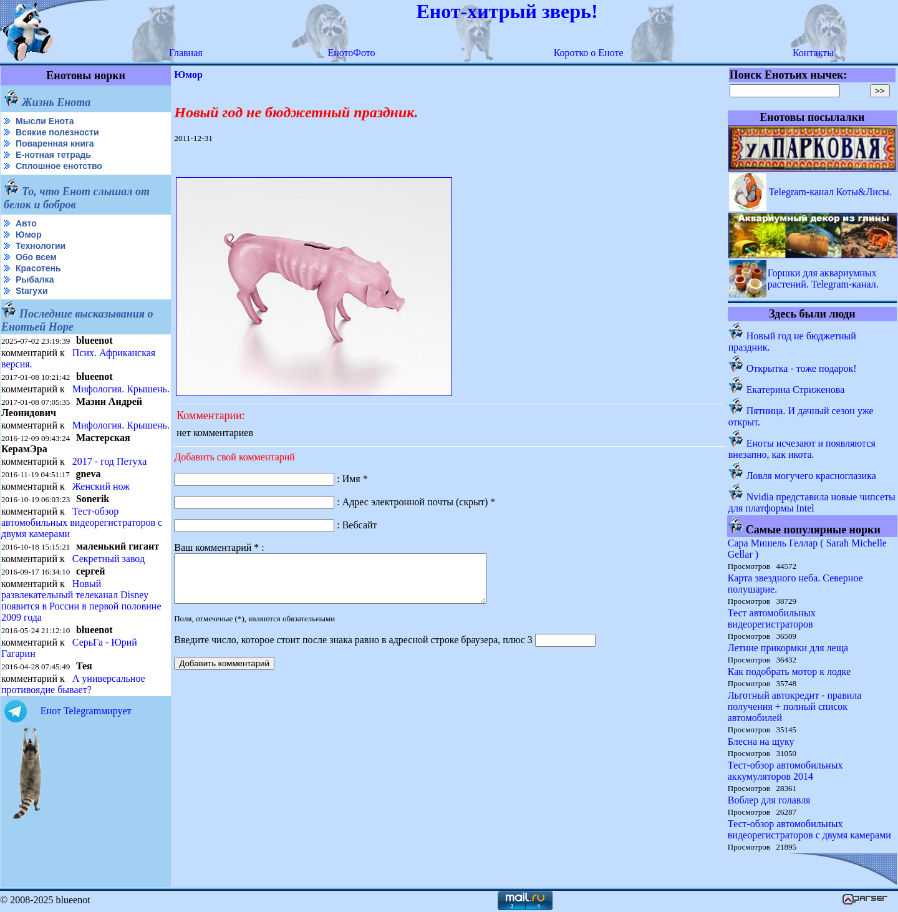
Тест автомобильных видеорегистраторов (772, 618)
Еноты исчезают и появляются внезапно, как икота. (802, 449)
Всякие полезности (57, 132)
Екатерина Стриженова (795, 389)
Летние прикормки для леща (788, 648)
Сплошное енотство (59, 166)
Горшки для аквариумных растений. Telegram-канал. (823, 278)
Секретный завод (108, 558)
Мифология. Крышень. (121, 389)
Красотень (38, 268)
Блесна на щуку (761, 741)
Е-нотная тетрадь (53, 155)
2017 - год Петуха (109, 461)
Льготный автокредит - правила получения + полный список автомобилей (795, 706)
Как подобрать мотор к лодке (789, 671)
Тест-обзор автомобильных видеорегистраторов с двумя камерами (81, 522)
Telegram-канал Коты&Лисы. (830, 192)
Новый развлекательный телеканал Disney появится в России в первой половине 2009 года (81, 600)
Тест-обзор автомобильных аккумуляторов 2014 (785, 771)
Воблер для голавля (769, 800)
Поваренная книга (55, 143)
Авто (26, 223)
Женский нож (101, 486)
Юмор (29, 235)
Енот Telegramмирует (86, 711)
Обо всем (36, 257)
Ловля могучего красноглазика (811, 475)
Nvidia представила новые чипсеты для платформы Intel (812, 502)
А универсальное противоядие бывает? (73, 684)
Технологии (40, 246)
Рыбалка (35, 279)
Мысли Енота (45, 121)
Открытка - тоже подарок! (801, 368)
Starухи (32, 291)
